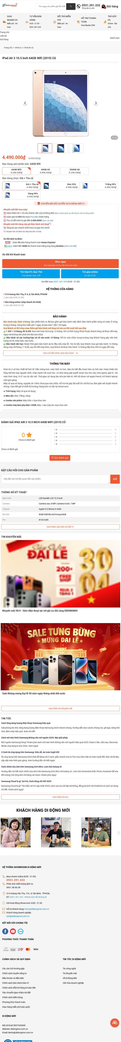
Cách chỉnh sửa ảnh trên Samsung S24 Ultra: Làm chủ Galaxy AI (31, 765)
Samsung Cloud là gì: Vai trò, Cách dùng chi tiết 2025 (26, 780)
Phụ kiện (34, 217)
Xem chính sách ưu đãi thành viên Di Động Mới (74, 213)
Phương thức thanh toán (13, 1001)
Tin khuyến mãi (70, 972)
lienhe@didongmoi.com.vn (20, 1031)
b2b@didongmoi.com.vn (17, 915)
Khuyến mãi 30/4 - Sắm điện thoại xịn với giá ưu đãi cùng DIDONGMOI (40, 610)
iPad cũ (19, 47)
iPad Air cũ (28, 47)
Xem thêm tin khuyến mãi (60, 707)
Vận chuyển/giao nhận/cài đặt (16, 991)
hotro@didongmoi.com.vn (37, 908)
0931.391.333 (90, 5)
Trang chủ (9, 47)
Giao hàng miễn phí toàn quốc (16, 1006)
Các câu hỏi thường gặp (13, 967)
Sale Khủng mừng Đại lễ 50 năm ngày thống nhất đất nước (34, 692)
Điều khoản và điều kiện (13, 977)
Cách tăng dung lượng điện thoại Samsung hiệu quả (25, 722)
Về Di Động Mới (70, 977)
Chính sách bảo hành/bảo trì (15, 982)
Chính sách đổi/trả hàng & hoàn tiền (19, 986)
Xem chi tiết (47, 220)
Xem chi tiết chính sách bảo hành (60, 353)
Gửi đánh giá (59, 457)
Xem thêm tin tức (60, 796)
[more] (115, 1023)
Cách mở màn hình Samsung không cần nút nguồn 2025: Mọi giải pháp (34, 736)
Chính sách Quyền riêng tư (14, 972)
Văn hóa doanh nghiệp (73, 982)
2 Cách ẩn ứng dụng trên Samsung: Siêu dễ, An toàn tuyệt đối (30, 751)
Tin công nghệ (69, 967)
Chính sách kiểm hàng (12, 996)
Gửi (115, 479)
